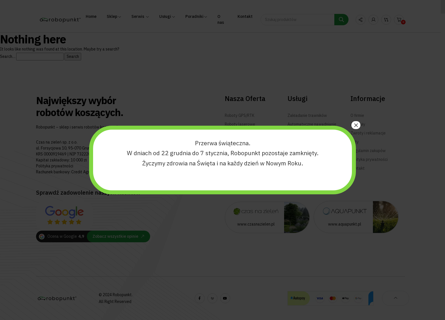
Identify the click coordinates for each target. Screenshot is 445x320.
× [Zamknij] (355, 125)
